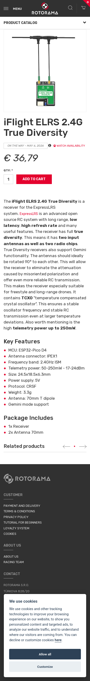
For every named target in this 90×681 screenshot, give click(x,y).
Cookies (10, 534)
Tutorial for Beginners (23, 522)
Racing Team (14, 562)
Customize (45, 667)
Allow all (45, 654)
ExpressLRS (29, 214)
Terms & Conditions (19, 511)
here (58, 640)
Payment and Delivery (22, 506)
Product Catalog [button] (45, 23)
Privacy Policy (16, 517)
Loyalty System (16, 528)
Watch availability (69, 145)
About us (11, 556)
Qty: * (8, 170)
